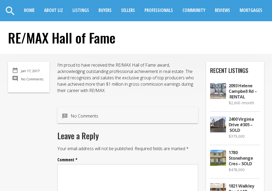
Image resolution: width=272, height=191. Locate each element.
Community (193, 10)
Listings (81, 10)
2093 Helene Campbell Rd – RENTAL (243, 91)
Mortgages (251, 10)
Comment (67, 160)
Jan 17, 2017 (30, 70)
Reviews (222, 10)
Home (29, 10)
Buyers (105, 10)
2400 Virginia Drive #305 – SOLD (241, 124)
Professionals (158, 10)
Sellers (128, 10)
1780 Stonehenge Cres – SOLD (241, 158)
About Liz (53, 10)
